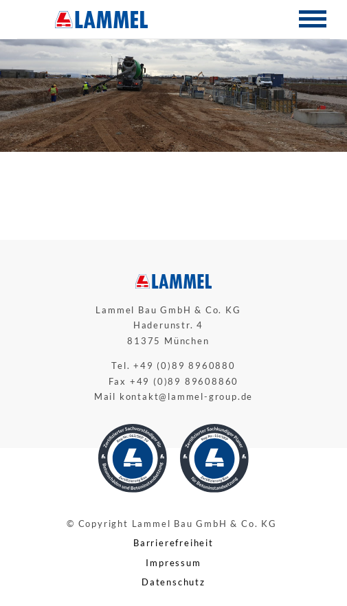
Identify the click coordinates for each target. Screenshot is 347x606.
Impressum (173, 562)
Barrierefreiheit (173, 542)
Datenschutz (173, 581)
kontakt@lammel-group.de (186, 396)
